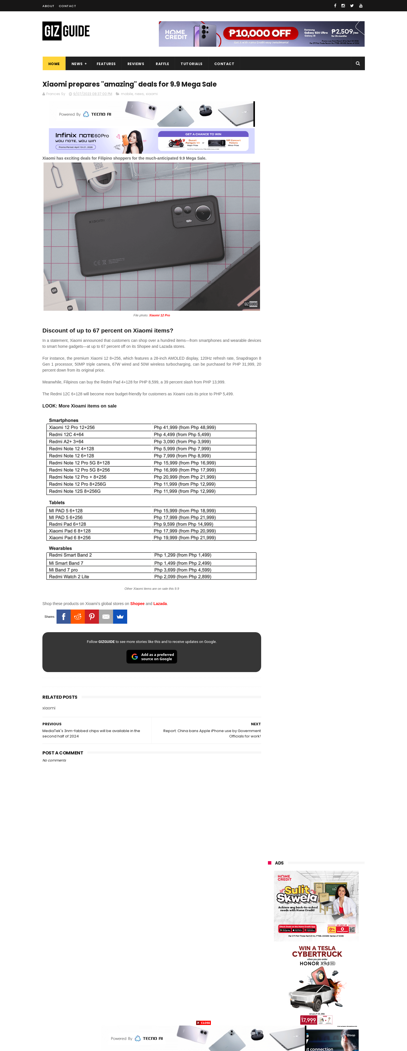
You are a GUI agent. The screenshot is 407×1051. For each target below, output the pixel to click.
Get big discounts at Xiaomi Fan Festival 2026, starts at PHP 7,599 (330, 544)
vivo (333, 899)
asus (333, 910)
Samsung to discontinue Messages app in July (323, 704)
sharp (330, 952)
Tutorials (192, 63)
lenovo (270, 931)
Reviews (135, 63)
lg (328, 920)
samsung (308, 889)
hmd (299, 1004)
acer (268, 941)
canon (298, 962)
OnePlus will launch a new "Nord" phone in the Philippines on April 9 (329, 681)
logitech (272, 983)
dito (296, 941)
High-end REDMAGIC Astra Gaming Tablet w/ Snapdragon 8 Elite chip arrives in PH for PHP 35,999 (330, 599)
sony (302, 931)
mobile (127, 93)
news (139, 93)
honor (303, 910)
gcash (325, 941)
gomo (336, 994)
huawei (271, 889)
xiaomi (152, 93)
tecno (332, 931)
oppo (269, 899)
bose (325, 1015)
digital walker (276, 973)
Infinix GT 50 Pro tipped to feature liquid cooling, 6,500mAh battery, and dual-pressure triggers (331, 654)
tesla (269, 1015)
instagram (274, 994)
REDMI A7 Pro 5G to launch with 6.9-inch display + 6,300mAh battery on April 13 (329, 758)
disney (270, 1004)
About (48, 6)
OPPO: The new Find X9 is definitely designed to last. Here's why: (309, 365)
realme (271, 910)
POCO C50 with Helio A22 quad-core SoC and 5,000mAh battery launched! (331, 570)
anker (307, 994)
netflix (270, 962)
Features (106, 63)
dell (323, 983)
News (77, 63)
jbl (299, 983)
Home (54, 63)
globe (269, 920)
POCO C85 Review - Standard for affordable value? (328, 781)
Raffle (162, 63)
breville (298, 1015)
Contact (67, 6)
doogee (313, 973)
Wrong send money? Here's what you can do (326, 729)
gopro (327, 1004)
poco (269, 952)
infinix (300, 920)
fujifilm (300, 952)
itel (326, 962)
